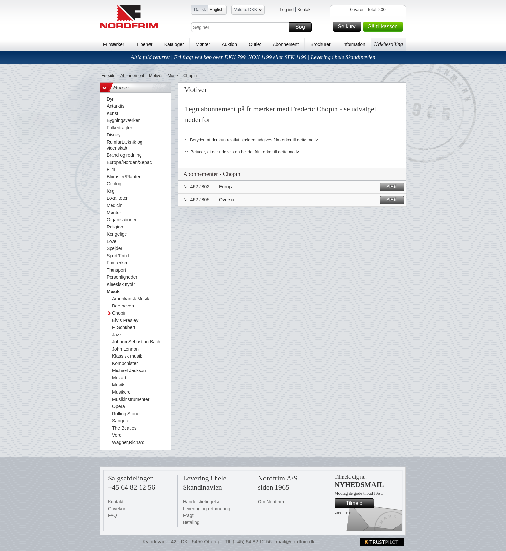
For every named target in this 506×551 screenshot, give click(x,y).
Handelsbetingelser (202, 501)
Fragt (188, 515)
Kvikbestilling (388, 44)
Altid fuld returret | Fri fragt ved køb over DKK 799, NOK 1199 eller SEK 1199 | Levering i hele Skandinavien (253, 57)
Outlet (255, 44)
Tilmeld (359, 503)
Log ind (287, 9)
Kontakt (304, 9)
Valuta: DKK (248, 11)
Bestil (394, 187)
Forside (108, 75)
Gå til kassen (384, 27)
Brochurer (320, 44)
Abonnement (286, 44)
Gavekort (117, 508)
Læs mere (343, 512)
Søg (302, 27)
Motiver (156, 75)
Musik (173, 75)
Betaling (191, 522)
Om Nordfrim (271, 501)
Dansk (200, 9)
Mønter (203, 44)
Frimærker (113, 44)
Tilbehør (144, 44)
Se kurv (348, 27)
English (217, 9)
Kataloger (174, 44)
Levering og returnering (206, 508)
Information (353, 44)
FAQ (112, 515)
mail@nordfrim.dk (295, 541)
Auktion (229, 44)
